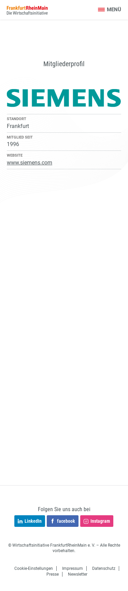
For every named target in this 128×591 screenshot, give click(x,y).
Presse (52, 574)
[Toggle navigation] (109, 10)
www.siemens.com (29, 162)
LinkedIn (30, 521)
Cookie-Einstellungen (33, 568)
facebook (62, 521)
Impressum (72, 568)
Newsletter (77, 574)
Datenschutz (103, 568)
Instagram (97, 521)
